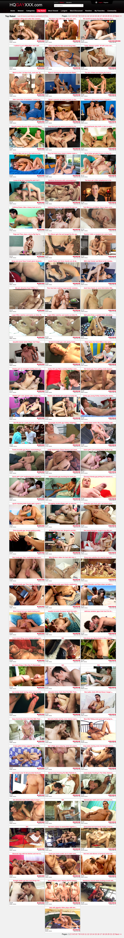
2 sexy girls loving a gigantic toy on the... (27, 746)
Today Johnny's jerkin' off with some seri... (98, 46)
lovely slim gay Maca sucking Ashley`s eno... (63, 369)
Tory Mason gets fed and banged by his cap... (63, 234)
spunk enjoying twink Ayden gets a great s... (27, 503)
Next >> (118, 16)
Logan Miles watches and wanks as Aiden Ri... (27, 315)
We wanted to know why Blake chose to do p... (98, 19)
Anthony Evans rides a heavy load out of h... (27, 207)
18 (103, 16)
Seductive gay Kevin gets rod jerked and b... (98, 503)
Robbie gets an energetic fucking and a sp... (27, 369)
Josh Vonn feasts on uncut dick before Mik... (98, 288)
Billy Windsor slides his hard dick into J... (63, 557)
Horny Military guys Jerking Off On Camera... (63, 880)
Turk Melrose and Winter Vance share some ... (98, 207)
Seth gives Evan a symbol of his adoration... (98, 315)
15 (96, 16)
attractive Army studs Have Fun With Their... (63, 692)
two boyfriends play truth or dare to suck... (98, 126)
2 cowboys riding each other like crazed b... (27, 19)
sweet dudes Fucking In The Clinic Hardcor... (98, 773)
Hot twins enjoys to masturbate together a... (62, 827)
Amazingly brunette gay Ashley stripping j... (62, 423)
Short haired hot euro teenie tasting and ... (27, 611)
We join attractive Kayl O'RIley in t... (27, 288)
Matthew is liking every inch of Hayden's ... (98, 99)
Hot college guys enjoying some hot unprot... (63, 746)
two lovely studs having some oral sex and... (27, 692)
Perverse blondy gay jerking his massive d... (98, 476)
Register (103, 2)
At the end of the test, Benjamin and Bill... (63, 530)
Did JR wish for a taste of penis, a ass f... (27, 423)
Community (111, 11)
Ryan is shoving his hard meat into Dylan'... (62, 72)
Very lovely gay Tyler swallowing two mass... (27, 557)
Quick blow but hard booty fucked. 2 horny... (98, 827)
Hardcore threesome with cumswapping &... (62, 180)
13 (91, 16)
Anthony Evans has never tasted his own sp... (63, 207)
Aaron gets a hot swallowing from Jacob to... (27, 476)
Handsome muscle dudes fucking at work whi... (98, 880)
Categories (30, 11)
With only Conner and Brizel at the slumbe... (98, 261)
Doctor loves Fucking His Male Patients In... (62, 773)
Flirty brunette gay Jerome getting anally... (27, 530)
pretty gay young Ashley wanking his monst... (98, 396)
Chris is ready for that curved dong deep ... (63, 46)
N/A (63, 638)
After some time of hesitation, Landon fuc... (27, 99)
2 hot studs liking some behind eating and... (27, 638)
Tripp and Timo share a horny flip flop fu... (27, 234)
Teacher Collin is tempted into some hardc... (98, 234)
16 (98, 16)
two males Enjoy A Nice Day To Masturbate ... (27, 665)
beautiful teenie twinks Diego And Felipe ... (27, 342)
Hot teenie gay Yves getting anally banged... (98, 369)
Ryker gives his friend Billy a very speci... (98, 342)
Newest (20, 11)
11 (86, 16)
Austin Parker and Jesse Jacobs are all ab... (62, 261)
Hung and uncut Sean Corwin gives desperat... (27, 261)
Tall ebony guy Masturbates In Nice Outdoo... (98, 638)
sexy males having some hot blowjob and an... (98, 746)
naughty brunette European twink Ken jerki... (63, 611)
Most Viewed (53, 11)
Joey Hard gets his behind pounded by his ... (63, 126)
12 (88, 16)
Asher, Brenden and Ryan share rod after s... (98, 584)
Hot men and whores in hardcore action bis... (98, 854)
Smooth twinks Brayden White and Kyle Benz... (27, 126)
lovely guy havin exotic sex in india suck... (63, 854)
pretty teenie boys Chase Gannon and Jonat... (63, 450)
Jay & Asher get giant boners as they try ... (98, 153)
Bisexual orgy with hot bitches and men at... (27, 854)
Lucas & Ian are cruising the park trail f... (27, 180)
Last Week (30, 16)
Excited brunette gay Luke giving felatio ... (63, 342)
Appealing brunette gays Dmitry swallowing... (63, 584)
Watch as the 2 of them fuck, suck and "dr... (27, 72)
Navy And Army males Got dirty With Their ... (27, 719)
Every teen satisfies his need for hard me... (98, 557)
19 (106, 16)
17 (101, 16)
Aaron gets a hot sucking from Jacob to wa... (98, 450)
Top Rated (41, 11)
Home (12, 11)
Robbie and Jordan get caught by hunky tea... (63, 396)
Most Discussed (76, 11)
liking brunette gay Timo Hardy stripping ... (27, 584)
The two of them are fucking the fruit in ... (98, 72)
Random (88, 11)
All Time (45, 16)
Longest (64, 11)
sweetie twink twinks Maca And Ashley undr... (98, 423)
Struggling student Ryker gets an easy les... (62, 503)
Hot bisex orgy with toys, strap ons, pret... (63, 19)
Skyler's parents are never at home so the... (62, 99)
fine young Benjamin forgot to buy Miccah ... (98, 530)
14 (93, 16)
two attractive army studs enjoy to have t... (27, 800)
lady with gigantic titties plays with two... (62, 907)
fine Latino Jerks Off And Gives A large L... (98, 692)
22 (114, 16)
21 (111, 16)
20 (109, 16)
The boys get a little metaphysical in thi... (98, 180)
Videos (62, 2)
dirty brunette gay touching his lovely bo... (63, 476)
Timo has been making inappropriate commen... (63, 288)
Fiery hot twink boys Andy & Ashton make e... (63, 153)
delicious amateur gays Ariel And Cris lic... (98, 611)
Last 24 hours (22, 16)
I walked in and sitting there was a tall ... (27, 46)
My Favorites (100, 11)
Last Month (38, 16)
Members (69, 2)
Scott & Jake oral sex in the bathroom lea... (27, 153)
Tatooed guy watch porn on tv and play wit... (98, 800)
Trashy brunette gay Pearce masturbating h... (27, 450)
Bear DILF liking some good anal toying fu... (98, 719)
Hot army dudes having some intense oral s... (63, 719)
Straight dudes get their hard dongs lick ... (27, 880)
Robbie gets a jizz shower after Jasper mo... (27, 396)
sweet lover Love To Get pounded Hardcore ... (27, 773)
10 (83, 16)
